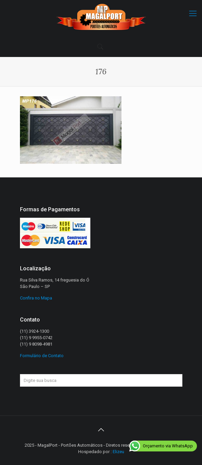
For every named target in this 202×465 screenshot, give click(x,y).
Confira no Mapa (36, 298)
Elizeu (118, 451)
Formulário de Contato (42, 355)
